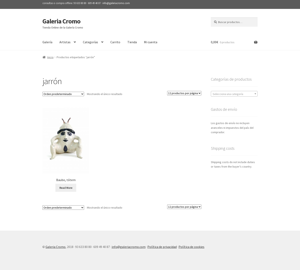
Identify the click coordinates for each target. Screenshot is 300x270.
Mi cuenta (150, 42)
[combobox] (234, 94)
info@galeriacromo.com (116, 3)
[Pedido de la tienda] (63, 94)
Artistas (65, 42)
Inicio (50, 57)
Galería (47, 42)
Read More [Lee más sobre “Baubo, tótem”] (65, 188)
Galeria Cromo (61, 21)
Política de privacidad (162, 247)
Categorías (90, 42)
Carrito (115, 42)
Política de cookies (191, 247)
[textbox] (234, 94)
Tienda (132, 42)
